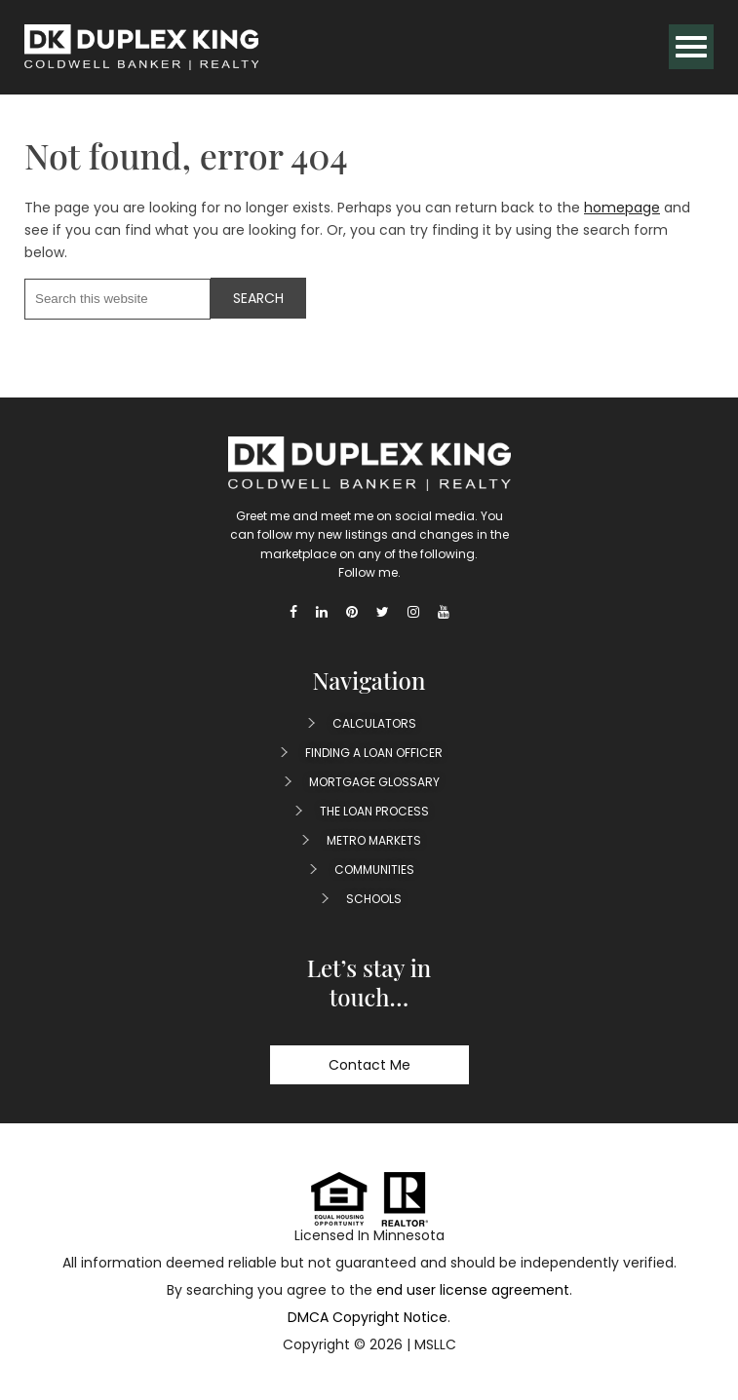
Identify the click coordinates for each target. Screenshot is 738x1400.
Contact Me (369, 1065)
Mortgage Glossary (374, 782)
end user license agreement (472, 1290)
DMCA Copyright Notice (367, 1317)
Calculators (374, 723)
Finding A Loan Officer (374, 752)
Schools (374, 898)
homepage (622, 207)
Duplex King (141, 47)
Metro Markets (374, 840)
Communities (374, 869)
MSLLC (435, 1344)
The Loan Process (374, 811)
